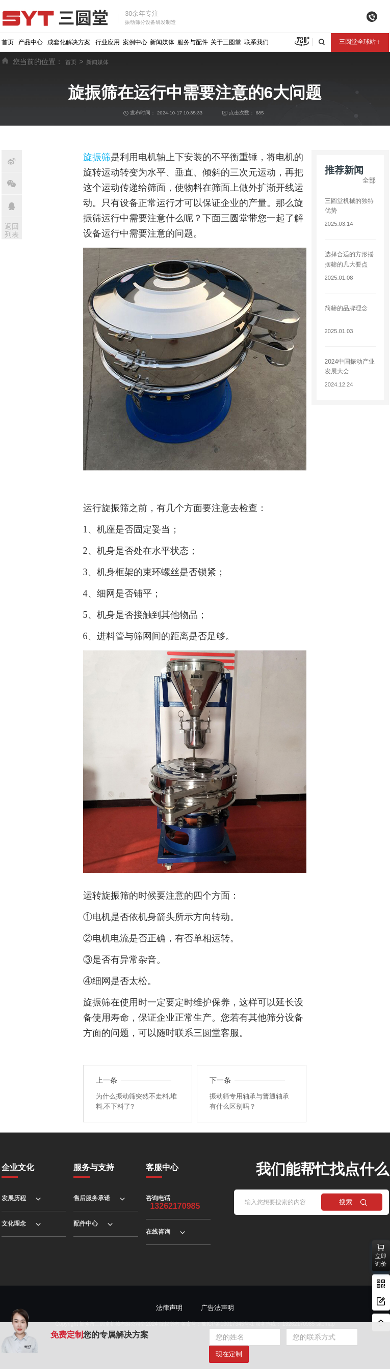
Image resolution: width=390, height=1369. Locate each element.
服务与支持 (93, 1167)
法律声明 (169, 1308)
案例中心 (135, 42)
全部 (369, 180)
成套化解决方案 (68, 42)
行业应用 (107, 42)
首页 (8, 42)
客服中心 (162, 1167)
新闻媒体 (162, 42)
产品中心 (30, 42)
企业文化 (18, 1167)
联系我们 (256, 42)
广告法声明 (217, 1308)
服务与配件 (192, 42)
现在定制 (229, 1354)
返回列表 (12, 230)
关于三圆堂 (226, 42)
